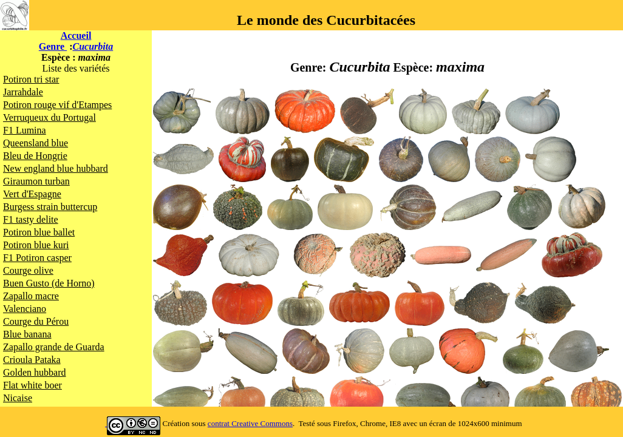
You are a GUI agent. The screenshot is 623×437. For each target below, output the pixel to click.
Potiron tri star (31, 79)
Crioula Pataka (32, 359)
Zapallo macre (31, 296)
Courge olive (28, 270)
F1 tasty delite (30, 219)
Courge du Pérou (36, 321)
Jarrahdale (23, 92)
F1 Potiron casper (37, 257)
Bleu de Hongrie (35, 156)
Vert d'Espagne (32, 194)
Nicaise (17, 398)
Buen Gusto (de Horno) (49, 283)
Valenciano (24, 308)
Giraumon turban (36, 181)
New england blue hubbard (55, 168)
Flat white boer (32, 385)
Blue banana (27, 334)
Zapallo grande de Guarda (53, 347)
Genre (53, 46)
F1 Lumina (24, 130)
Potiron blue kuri (36, 245)
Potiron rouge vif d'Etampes (57, 105)
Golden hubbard (34, 372)
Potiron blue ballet (39, 232)
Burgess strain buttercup (50, 207)
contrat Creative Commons (250, 423)
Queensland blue (35, 143)
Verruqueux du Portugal (49, 117)
